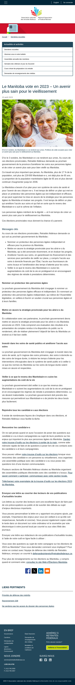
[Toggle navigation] (6, 2)
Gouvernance (8, 634)
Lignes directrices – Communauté (8, 649)
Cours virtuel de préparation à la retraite (18, 69)
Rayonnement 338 (10, 601)
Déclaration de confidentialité (9, 642)
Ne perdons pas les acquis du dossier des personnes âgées (28, 606)
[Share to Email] (47, 571)
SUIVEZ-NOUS (47, 656)
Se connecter (68, 3)
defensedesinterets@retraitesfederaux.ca (52, 553)
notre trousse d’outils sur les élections (40, 454)
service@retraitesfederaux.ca (14, 660)
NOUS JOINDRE (12, 656)
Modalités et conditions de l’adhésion (29, 648)
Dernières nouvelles (18, 37)
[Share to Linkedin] (40, 571)
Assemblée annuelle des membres (16, 59)
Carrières (7, 637)
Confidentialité (43, 681)
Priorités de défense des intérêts (16, 595)
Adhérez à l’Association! (57, 647)
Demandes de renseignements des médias (19, 73)
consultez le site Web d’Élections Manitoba (46, 562)
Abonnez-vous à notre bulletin (15, 54)
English (56, 3)
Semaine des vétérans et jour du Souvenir (19, 64)
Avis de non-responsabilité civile (60, 681)
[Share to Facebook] (28, 571)
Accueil (4, 37)
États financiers (30, 634)
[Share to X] (34, 571)
